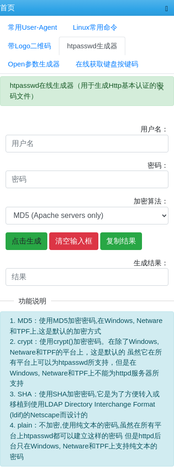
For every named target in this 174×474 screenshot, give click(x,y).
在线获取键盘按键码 (107, 64)
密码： (158, 165)
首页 (7, 8)
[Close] (161, 88)
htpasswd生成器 (92, 46)
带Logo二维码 (29, 46)
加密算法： (151, 201)
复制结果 (121, 241)
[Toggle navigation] (166, 8)
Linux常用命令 (95, 27)
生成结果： (151, 263)
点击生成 (26, 241)
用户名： (154, 129)
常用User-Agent (32, 27)
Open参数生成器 (34, 64)
